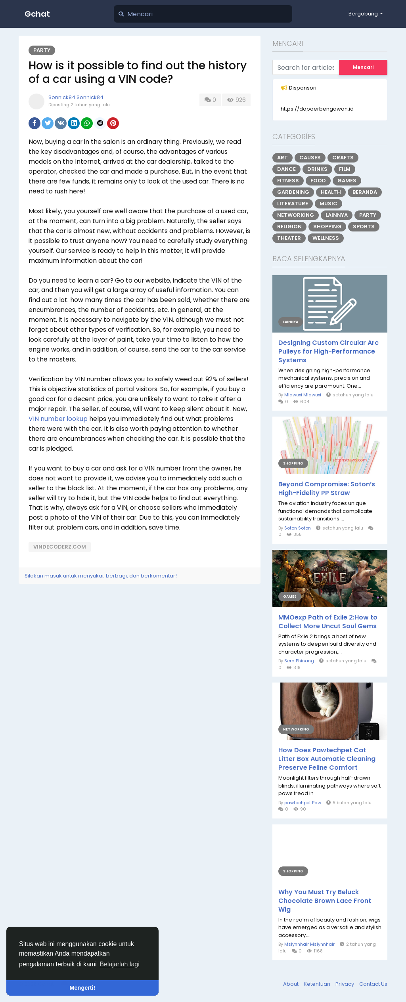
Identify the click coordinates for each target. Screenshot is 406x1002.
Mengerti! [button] (83, 988)
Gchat (37, 13)
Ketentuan (317, 984)
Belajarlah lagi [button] (120, 964)
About (291, 984)
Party (41, 50)
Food (318, 180)
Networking (295, 215)
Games (346, 180)
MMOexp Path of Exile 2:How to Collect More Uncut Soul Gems (327, 622)
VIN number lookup (58, 419)
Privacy (345, 984)
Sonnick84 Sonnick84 (75, 97)
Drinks (317, 169)
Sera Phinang (299, 661)
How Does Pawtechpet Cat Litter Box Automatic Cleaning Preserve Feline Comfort (326, 759)
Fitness (288, 180)
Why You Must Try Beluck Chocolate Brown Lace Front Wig (324, 901)
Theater (289, 238)
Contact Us (373, 984)
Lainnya (337, 215)
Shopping (327, 226)
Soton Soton (297, 528)
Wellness (325, 238)
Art (282, 157)
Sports (364, 226)
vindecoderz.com (59, 547)
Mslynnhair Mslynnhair (309, 944)
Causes (310, 157)
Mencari (363, 67)
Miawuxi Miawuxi (302, 395)
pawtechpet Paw (302, 802)
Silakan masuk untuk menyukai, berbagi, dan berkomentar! (101, 575)
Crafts (343, 157)
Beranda (364, 192)
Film (344, 169)
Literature (292, 203)
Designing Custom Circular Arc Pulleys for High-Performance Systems (328, 351)
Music (328, 203)
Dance (286, 169)
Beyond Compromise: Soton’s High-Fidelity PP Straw (326, 488)
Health (331, 192)
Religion (289, 226)
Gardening (293, 192)
